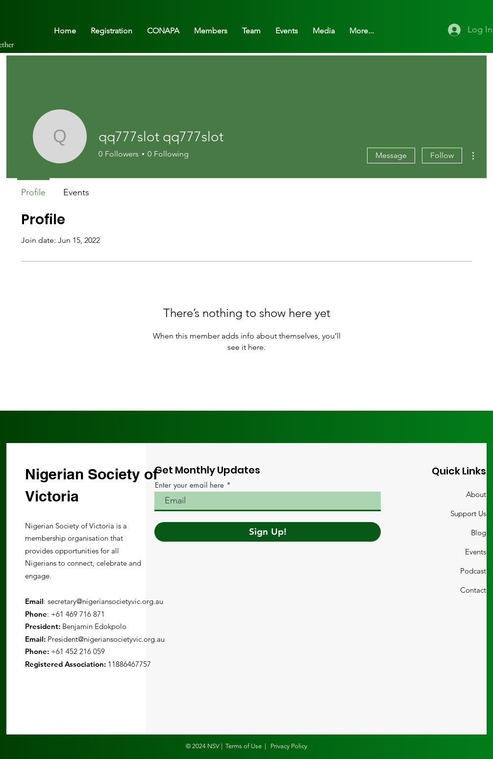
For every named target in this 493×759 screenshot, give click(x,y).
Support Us (468, 513)
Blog (478, 532)
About (476, 494)
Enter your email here (189, 485)
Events (475, 551)
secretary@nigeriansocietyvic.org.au (105, 601)
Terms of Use (243, 746)
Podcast (473, 571)
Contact (473, 590)
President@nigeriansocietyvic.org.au (106, 639)
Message (391, 155)
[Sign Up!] (267, 532)
